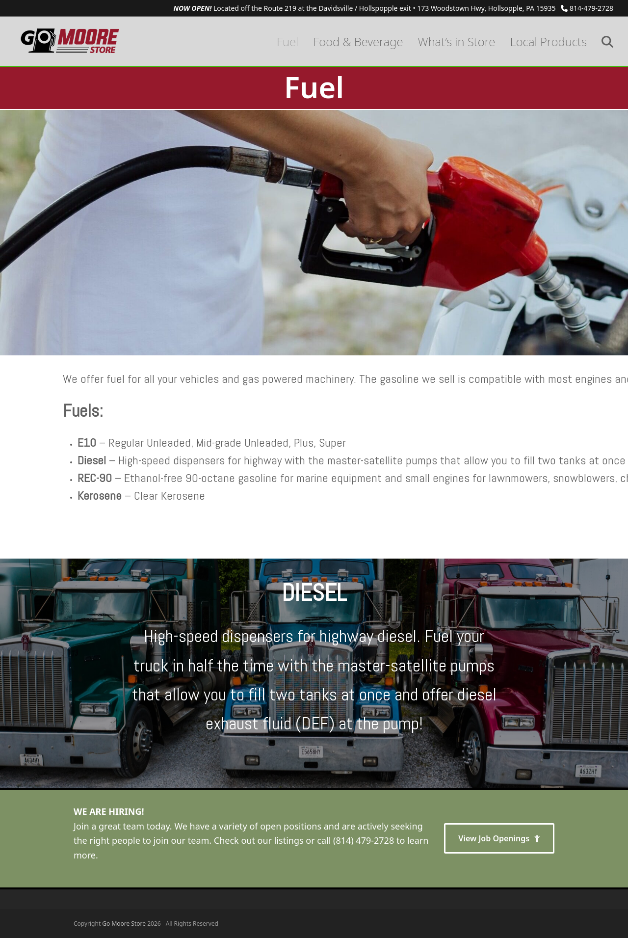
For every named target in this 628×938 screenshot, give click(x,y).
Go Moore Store (124, 923)
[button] (607, 41)
